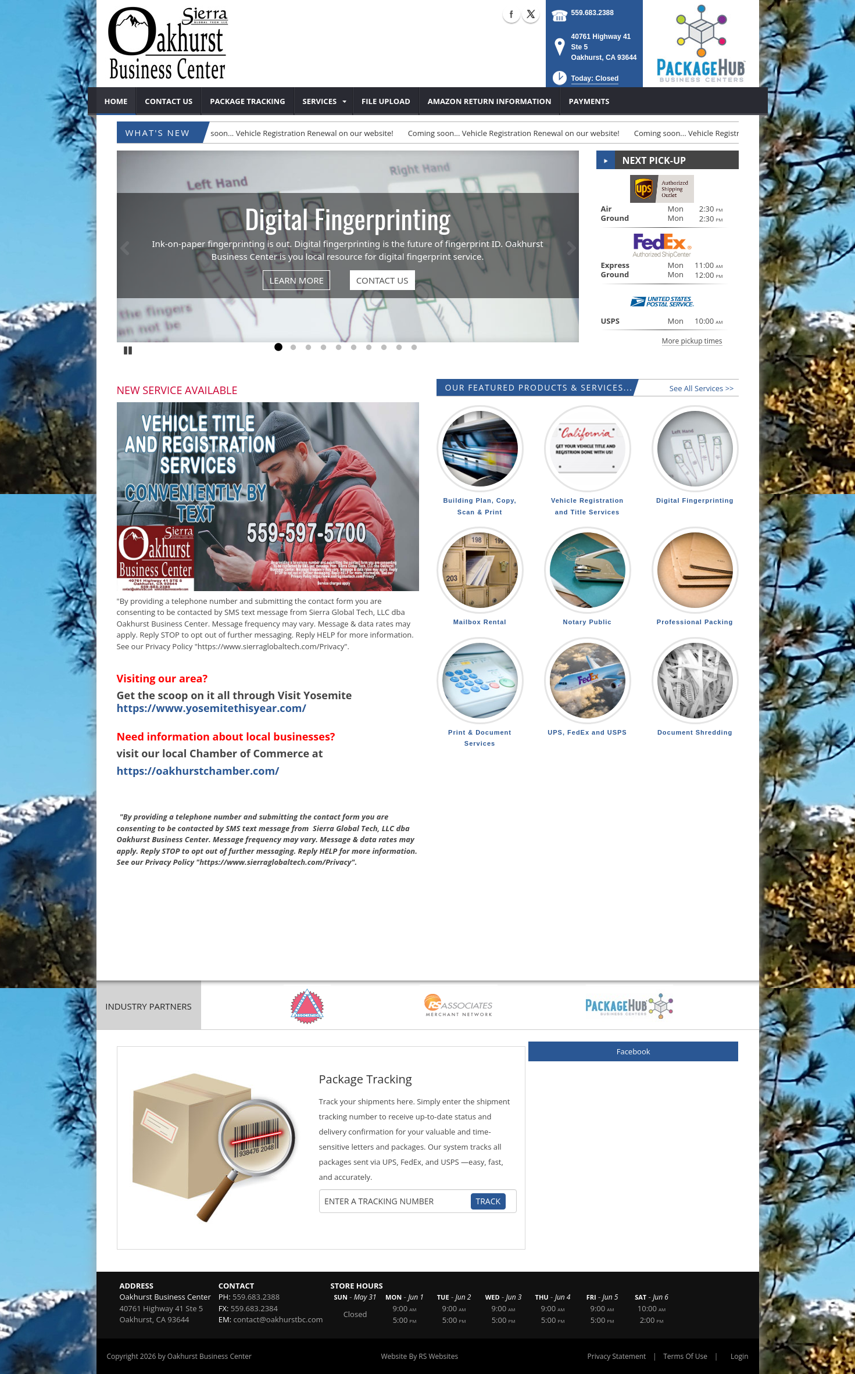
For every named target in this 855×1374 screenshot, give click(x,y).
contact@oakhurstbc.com (278, 1319)
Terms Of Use (685, 1356)
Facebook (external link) (511, 14)
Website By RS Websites (419, 1356)
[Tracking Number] (397, 1201)
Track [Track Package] (488, 1201)
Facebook (633, 1051)
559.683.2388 (592, 13)
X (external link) (530, 14)
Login (739, 1356)
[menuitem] (116, 101)
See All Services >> (702, 388)
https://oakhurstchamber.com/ (198, 771)
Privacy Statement (617, 1356)
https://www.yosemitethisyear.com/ (211, 708)
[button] (584, 81)
